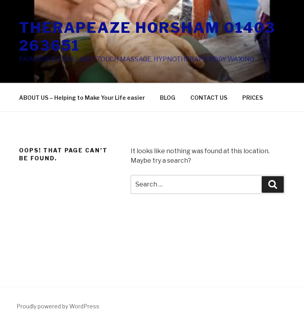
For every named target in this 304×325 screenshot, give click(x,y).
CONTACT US (208, 97)
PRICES (252, 97)
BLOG (167, 97)
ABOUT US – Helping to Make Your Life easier (82, 97)
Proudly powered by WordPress (58, 306)
